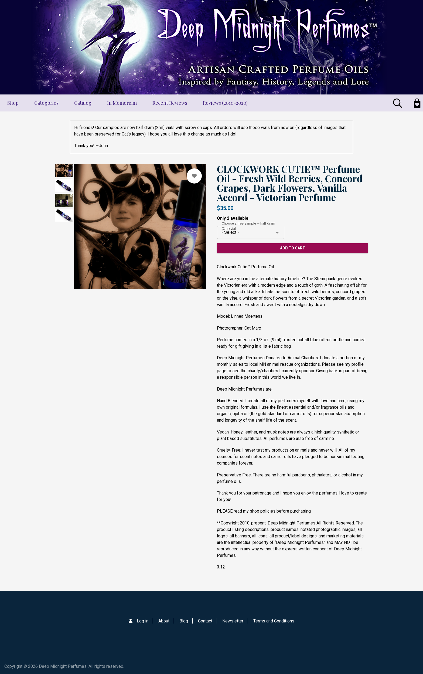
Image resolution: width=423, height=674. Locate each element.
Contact (205, 621)
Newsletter (232, 621)
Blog (183, 621)
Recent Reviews (169, 103)
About (163, 621)
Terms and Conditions (273, 621)
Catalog (82, 103)
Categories (46, 103)
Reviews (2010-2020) (225, 103)
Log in (142, 621)
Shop (13, 103)
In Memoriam (122, 103)
